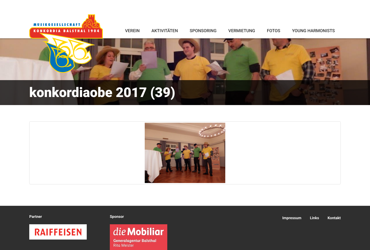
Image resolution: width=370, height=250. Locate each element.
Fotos (273, 30)
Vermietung (241, 30)
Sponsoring (203, 30)
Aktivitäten (164, 30)
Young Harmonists (313, 30)
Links (314, 218)
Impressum (291, 218)
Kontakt (334, 218)
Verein (132, 30)
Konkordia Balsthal (66, 43)
